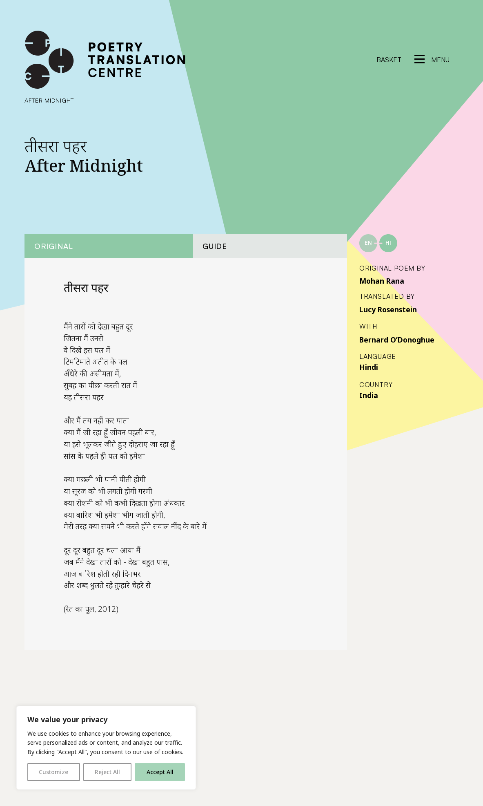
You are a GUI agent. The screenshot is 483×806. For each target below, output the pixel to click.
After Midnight (49, 100)
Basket (388, 60)
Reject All (107, 772)
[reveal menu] (432, 59)
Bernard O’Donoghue (396, 340)
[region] (106, 748)
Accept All (160, 772)
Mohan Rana (381, 281)
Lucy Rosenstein (388, 309)
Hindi (368, 367)
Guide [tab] (215, 246)
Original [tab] (53, 246)
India (368, 395)
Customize (53, 772)
